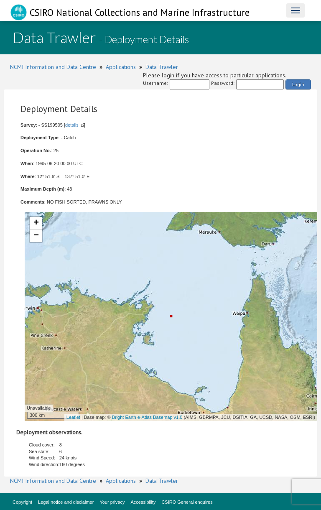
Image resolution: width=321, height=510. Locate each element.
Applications (121, 67)
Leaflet (73, 417)
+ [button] (36, 223)
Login (298, 84)
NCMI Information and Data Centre (53, 67)
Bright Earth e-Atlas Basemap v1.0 (147, 417)
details (72, 125)
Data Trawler (161, 67)
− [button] (36, 236)
